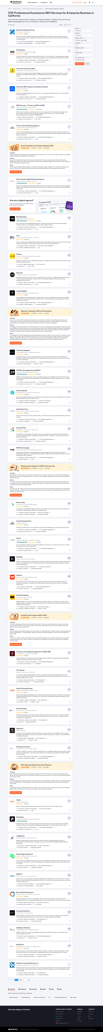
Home (9, 8)
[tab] (11, 989)
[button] (85, 2)
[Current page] (24, 980)
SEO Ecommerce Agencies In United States (33, 8)
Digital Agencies (17, 8)
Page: (20, 979)
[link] (44, 3)
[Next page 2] (16, 980)
